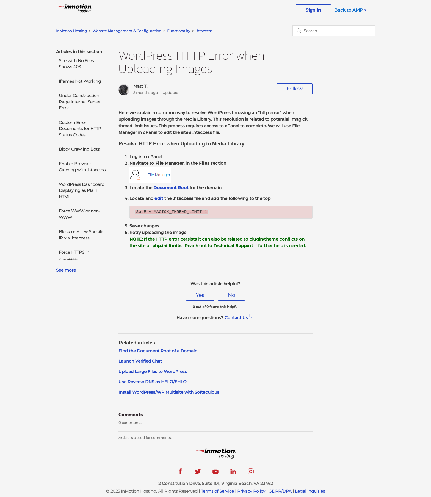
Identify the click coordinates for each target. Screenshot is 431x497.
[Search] (333, 30)
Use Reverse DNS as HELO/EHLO (152, 381)
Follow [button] (294, 89)
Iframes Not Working (80, 81)
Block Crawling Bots (79, 149)
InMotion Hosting (71, 31)
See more (66, 270)
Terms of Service (217, 491)
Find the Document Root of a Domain (157, 351)
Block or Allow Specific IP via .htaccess (81, 235)
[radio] (200, 295)
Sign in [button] (313, 9)
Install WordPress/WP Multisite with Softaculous (168, 392)
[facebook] (180, 473)
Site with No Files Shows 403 (76, 64)
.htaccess (204, 31)
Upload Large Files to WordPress (152, 371)
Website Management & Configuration (127, 31)
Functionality (179, 31)
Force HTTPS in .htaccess (74, 255)
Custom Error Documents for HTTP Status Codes (80, 128)
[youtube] (215, 473)
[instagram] (250, 473)
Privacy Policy (251, 491)
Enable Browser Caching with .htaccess (82, 167)
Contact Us (240, 317)
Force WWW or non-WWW (79, 214)
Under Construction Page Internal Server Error (80, 102)
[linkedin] (233, 473)
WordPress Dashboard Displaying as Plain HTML (81, 190)
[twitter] (198, 473)
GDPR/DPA (280, 491)
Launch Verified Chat (140, 361)
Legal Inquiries (310, 491)
